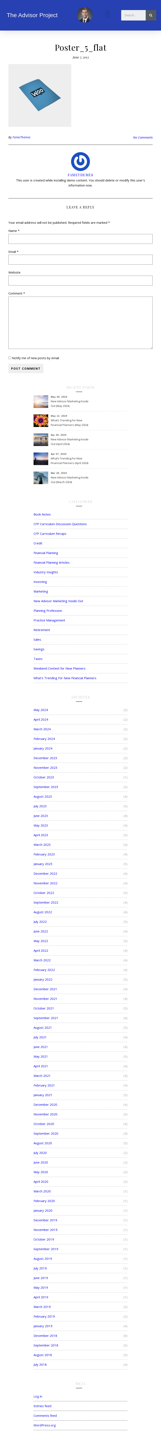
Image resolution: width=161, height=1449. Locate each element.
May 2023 (41, 825)
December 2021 (45, 989)
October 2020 (44, 1124)
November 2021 (45, 998)
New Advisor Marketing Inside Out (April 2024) (69, 441)
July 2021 (40, 1037)
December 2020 (45, 1104)
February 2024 (44, 739)
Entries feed (42, 1406)
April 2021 (41, 1066)
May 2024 (41, 710)
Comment (16, 293)
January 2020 (43, 1210)
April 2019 (41, 1297)
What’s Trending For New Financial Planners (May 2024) (69, 422)
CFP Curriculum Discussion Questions (60, 524)
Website (14, 272)
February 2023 (44, 854)
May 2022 (41, 941)
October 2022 (44, 893)
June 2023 (41, 816)
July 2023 (40, 806)
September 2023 (46, 787)
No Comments (143, 137)
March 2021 (42, 1076)
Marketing (41, 591)
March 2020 (42, 1191)
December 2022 (45, 873)
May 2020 (41, 1172)
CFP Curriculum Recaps (50, 533)
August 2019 (43, 1258)
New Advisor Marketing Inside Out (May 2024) (69, 403)
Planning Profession (48, 610)
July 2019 (40, 1268)
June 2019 (41, 1278)
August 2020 (43, 1143)
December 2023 (45, 758)
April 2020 (41, 1181)
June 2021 (41, 1047)
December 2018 (45, 1335)
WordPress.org (45, 1425)
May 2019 (41, 1287)
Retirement (42, 630)
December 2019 (45, 1220)
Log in (38, 1396)
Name (13, 231)
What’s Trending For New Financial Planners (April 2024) (69, 460)
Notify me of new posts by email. (36, 358)
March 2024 (42, 729)
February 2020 (44, 1201)
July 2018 (40, 1364)
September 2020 (46, 1133)
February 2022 (44, 970)
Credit (38, 543)
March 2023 (42, 844)
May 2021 (41, 1056)
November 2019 (45, 1230)
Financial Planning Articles (52, 562)
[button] (108, 15)
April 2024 (41, 719)
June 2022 (41, 931)
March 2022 (42, 960)
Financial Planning (46, 553)
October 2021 (44, 1008)
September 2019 (46, 1249)
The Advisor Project (32, 15)
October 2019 (44, 1239)
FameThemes (22, 137)
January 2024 (43, 748)
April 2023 (41, 835)
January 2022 (43, 979)
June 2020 (41, 1162)
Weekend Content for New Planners (60, 668)
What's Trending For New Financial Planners (65, 678)
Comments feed (45, 1415)
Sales (37, 639)
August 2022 (43, 912)
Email (13, 251)
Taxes (38, 659)
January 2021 (43, 1095)
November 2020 (45, 1114)
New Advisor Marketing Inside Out (58, 601)
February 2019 (44, 1316)
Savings (39, 649)
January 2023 (43, 864)
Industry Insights (46, 572)
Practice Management (49, 620)
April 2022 (41, 950)
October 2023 (44, 777)
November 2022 (45, 883)
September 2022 (46, 902)
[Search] (151, 15)
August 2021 (43, 1027)
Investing (40, 582)
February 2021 (44, 1085)
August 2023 (43, 796)
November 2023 (45, 767)
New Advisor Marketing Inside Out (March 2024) (69, 480)
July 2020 (40, 1153)
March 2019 (42, 1307)
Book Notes (42, 514)
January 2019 (43, 1326)
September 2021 (46, 1018)
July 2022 (40, 921)
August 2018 (43, 1355)
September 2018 (46, 1345)
